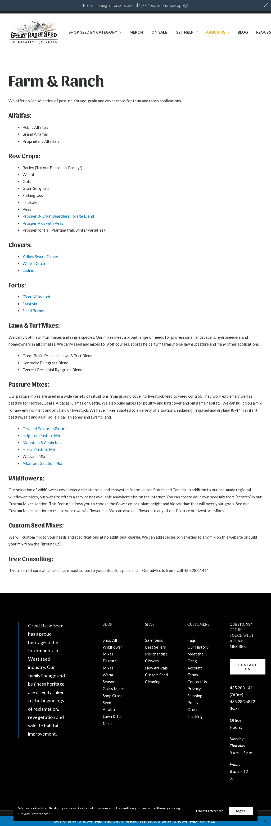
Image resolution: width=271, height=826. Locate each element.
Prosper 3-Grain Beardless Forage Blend (58, 216)
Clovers (152, 660)
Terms (192, 674)
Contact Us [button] (248, 667)
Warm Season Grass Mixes (114, 681)
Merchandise (156, 653)
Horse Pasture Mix (39, 449)
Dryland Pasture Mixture (44, 428)
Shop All (110, 640)
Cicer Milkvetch (36, 296)
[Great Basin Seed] (33, 32)
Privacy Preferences (209, 811)
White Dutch (33, 263)
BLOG (243, 32)
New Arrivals (156, 668)
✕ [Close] (265, 820)
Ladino (28, 270)
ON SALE (159, 32)
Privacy (194, 688)
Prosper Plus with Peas (42, 223)
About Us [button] (217, 32)
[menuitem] (95, 32)
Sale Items (154, 640)
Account (194, 668)
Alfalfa (109, 709)
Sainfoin (29, 303)
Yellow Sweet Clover (40, 256)
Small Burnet (33, 310)
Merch (136, 32)
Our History (198, 647)
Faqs (191, 640)
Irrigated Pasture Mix (41, 435)
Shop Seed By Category (95, 32)
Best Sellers (155, 647)
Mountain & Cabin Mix (42, 442)
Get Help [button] (186, 32)
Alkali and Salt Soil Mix (42, 463)
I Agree (241, 811)
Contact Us (197, 681)
